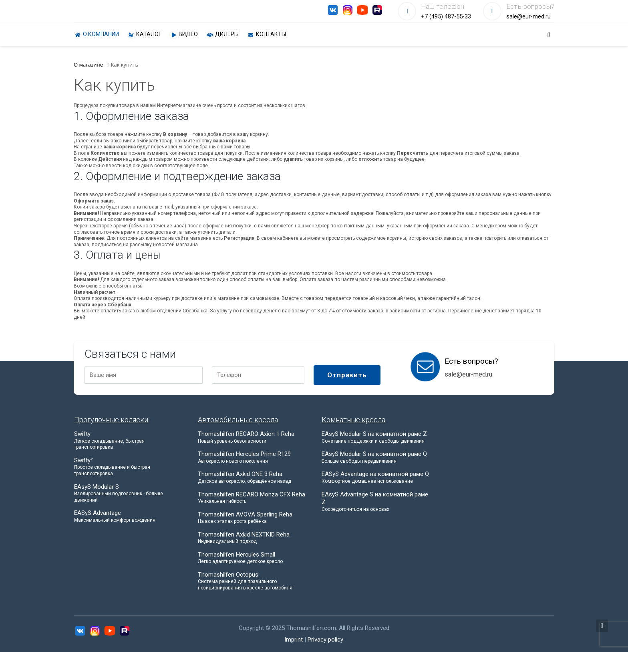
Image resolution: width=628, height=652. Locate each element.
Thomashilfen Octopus (252, 581)
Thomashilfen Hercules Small (252, 558)
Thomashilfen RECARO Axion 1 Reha (252, 437)
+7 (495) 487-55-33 (446, 16)
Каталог (144, 35)
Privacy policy (325, 639)
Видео (183, 35)
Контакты (266, 35)
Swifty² (128, 467)
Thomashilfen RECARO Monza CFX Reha (252, 498)
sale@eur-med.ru (528, 16)
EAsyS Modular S (128, 493)
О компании (96, 35)
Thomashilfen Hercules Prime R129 (252, 457)
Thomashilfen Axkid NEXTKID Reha (252, 538)
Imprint (293, 639)
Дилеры (222, 35)
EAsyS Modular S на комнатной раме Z (376, 437)
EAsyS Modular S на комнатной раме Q (376, 457)
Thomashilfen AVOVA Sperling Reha (252, 518)
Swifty (128, 440)
